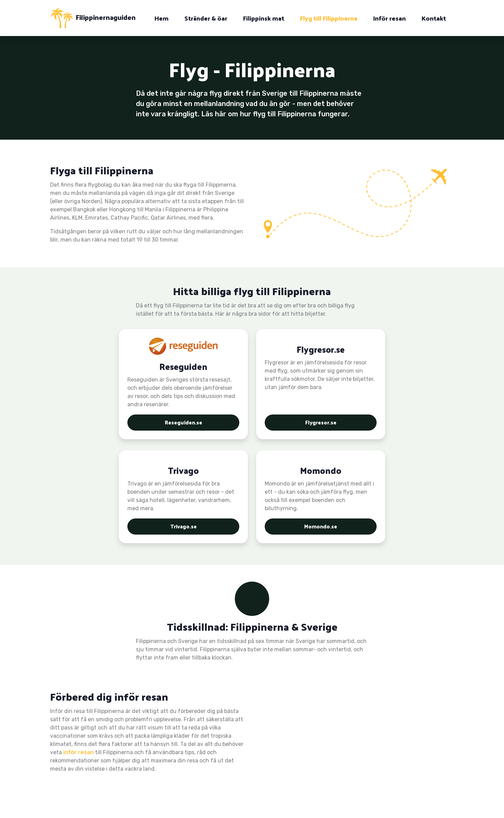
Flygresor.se (320, 421)
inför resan (78, 752)
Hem (161, 18)
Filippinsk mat (263, 18)
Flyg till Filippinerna (328, 18)
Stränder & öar (205, 18)
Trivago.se (183, 525)
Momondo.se (320, 525)
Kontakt (434, 18)
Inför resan (389, 18)
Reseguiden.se (183, 421)
